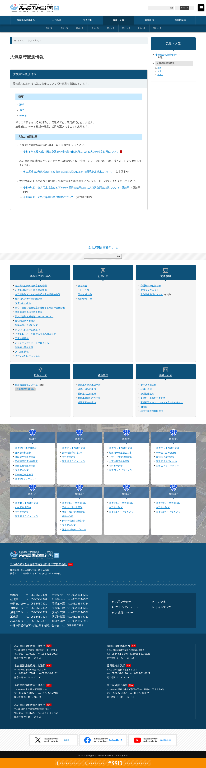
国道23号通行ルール (166, 462)
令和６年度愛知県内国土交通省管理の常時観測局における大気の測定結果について (71, 151)
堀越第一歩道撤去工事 (120, 453)
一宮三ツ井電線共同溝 (120, 457)
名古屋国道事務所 (103, 248)
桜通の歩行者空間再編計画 (28, 299)
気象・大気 (33, 40)
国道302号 (173, 494)
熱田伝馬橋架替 (23, 453)
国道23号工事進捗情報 (167, 448)
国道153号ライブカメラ (74, 530)
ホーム (21, 40)
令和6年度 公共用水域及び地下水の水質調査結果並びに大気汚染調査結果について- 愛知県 (76, 187)
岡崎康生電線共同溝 (25, 457)
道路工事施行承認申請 (89, 385)
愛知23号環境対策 (165, 457)
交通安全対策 (22, 470)
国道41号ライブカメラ (26, 516)
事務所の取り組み (40, 276)
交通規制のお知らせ (150, 286)
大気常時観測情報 (166, 63)
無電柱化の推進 (23, 303)
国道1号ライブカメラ (26, 479)
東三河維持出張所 (117, 685)
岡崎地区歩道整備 (24, 475)
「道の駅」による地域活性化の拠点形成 (35, 334)
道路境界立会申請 (87, 402)
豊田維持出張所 (116, 666)
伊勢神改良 (67, 516)
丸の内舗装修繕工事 (72, 453)
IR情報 (143, 407)
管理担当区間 (147, 394)
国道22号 (126, 439)
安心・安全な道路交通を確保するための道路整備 (40, 308)
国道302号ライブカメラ (168, 512)
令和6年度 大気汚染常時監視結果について (48, 197)
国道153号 (79, 494)
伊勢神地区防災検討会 (73, 521)
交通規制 (165, 276)
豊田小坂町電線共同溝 (73, 512)
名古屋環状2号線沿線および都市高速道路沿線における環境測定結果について (67, 171)
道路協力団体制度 (24, 347)
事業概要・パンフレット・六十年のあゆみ (161, 402)
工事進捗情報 (22, 338)
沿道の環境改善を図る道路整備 (31, 290)
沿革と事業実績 (148, 385)
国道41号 (32, 494)
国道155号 (126, 494)
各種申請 (103, 375)
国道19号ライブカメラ (73, 462)
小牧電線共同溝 (23, 508)
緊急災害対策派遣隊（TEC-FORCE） (34, 317)
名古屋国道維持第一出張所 (29, 646)
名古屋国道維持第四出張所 (29, 705)
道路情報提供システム (151, 294)
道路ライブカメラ (149, 290)
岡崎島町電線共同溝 (25, 466)
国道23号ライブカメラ (167, 466)
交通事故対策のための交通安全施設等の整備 (37, 294)
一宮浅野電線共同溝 (119, 462)
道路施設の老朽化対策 (26, 325)
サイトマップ (163, 607)
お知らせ (103, 276)
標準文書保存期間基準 (151, 411)
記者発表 (82, 286)
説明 (22, 105)
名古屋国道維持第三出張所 (29, 685)
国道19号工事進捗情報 (73, 448)
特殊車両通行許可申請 (89, 398)
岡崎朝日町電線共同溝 (26, 462)
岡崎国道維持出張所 (118, 646)
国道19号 (79, 439)
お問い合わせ (123, 602)
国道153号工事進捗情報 (74, 503)
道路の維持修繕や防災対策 (28, 312)
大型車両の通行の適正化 (27, 330)
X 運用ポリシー (124, 613)
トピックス (83, 290)
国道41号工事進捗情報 (26, 503)
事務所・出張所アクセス (152, 398)
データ (23, 115)
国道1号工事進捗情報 (26, 448)
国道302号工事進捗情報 (168, 503)
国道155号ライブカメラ (121, 512)
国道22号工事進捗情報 (120, 448)
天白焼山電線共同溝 (72, 508)
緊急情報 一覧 (85, 294)
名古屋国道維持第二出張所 (29, 666)
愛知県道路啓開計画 (25, 321)
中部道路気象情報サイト (167, 54)
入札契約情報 (22, 352)
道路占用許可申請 (87, 389)
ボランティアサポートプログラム (32, 343)
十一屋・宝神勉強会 (166, 453)
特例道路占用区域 (87, 394)
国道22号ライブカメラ (120, 470)
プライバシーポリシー (128, 607)
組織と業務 (146, 389)
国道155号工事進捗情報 (121, 503)
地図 (22, 110)
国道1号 (32, 439)
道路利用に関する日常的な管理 (31, 286)
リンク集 (160, 602)
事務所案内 (165, 375)
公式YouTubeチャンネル (27, 356)
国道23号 (173, 439)
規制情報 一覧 (85, 299)
